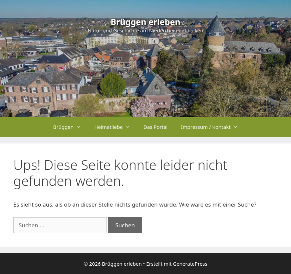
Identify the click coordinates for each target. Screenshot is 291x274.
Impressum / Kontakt (213, 127)
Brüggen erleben (146, 21)
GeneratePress (190, 263)
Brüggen (70, 127)
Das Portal (155, 126)
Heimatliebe (115, 127)
